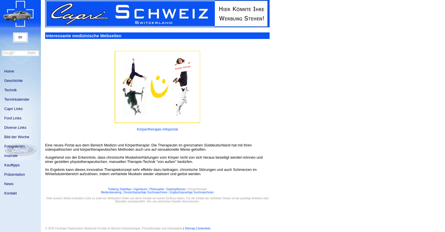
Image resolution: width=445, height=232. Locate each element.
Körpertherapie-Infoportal (157, 129)
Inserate (11, 156)
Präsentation (14, 174)
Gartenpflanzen (176, 189)
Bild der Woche (16, 137)
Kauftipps (12, 165)
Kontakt (10, 193)
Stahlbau (125, 189)
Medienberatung (111, 192)
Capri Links (13, 109)
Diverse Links (15, 127)
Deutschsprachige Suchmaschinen (145, 192)
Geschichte (13, 80)
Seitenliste (204, 228)
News (9, 184)
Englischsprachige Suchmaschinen (192, 192)
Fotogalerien (14, 146)
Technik (10, 90)
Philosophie (156, 189)
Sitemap (190, 228)
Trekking (113, 189)
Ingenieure (140, 189)
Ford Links (13, 118)
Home (9, 71)
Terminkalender (17, 99)
